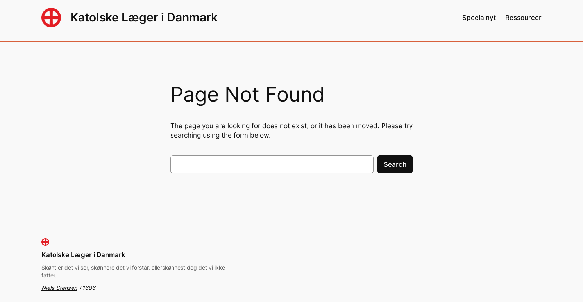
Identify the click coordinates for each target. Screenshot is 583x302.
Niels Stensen (59, 287)
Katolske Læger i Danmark (144, 17)
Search (395, 164)
